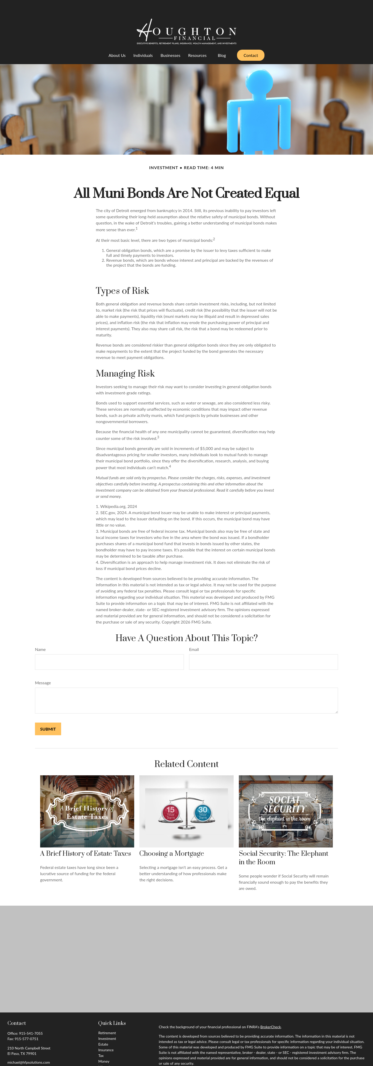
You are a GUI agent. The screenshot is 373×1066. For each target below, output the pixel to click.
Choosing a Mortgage (171, 838)
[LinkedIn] (19, 1055)
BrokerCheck (270, 1011)
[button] (117, 39)
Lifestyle (105, 1051)
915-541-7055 (31, 1018)
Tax (101, 1040)
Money (103, 1046)
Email (194, 633)
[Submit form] (48, 713)
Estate (103, 1028)
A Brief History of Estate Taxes (85, 838)
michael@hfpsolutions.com (29, 1047)
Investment (107, 1023)
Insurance (105, 1034)
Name (40, 633)
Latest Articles (109, 1057)
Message (43, 667)
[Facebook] (11, 1055)
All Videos (106, 1063)
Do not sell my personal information (299, 1062)
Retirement (107, 1017)
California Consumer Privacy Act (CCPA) (321, 1057)
